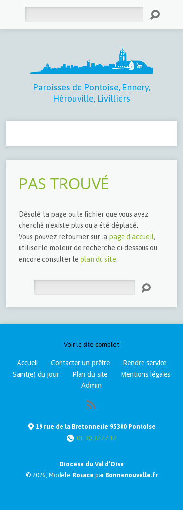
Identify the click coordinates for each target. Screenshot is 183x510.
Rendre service (144, 363)
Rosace (83, 475)
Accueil (27, 363)
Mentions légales (145, 374)
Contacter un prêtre (80, 363)
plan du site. (99, 259)
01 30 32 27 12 (97, 438)
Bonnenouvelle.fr (131, 475)
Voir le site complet (91, 344)
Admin (91, 385)
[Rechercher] (84, 14)
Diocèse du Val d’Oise (91, 463)
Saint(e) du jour (36, 374)
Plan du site (89, 374)
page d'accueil (131, 237)
